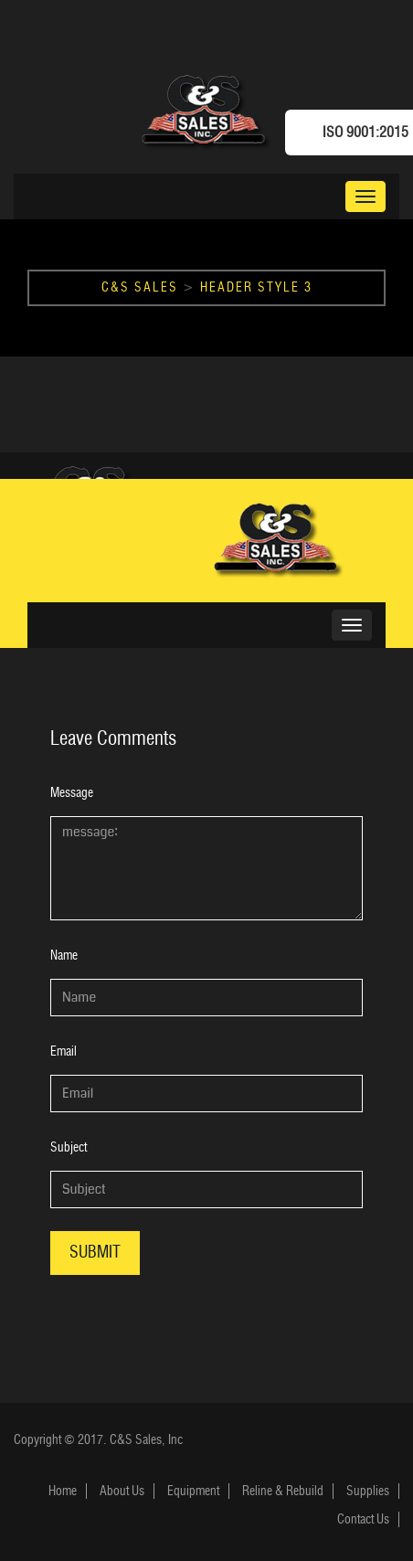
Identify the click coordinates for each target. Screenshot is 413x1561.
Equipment (193, 1491)
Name (64, 955)
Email (63, 1051)
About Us (122, 1491)
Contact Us (363, 1519)
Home (62, 1491)
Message (71, 793)
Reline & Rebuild (282, 1491)
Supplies (367, 1491)
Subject (68, 1147)
